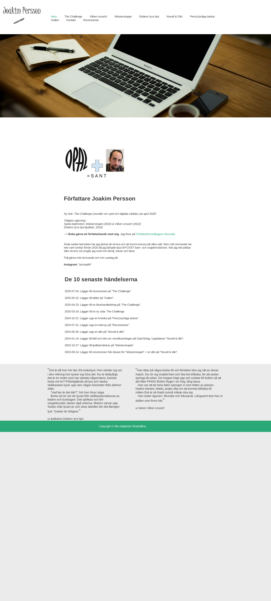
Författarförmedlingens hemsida (155, 234)
